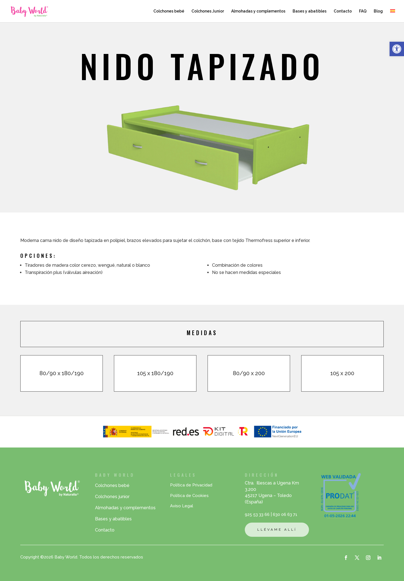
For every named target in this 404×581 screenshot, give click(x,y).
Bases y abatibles (309, 11)
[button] (397, 49)
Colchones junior (112, 496)
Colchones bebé (168, 11)
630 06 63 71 (285, 514)
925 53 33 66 (257, 514)
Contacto (343, 11)
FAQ (362, 11)
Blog (378, 11)
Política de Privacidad (191, 485)
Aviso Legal (181, 505)
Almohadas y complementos (258, 11)
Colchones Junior (207, 11)
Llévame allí (277, 529)
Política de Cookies (189, 495)
